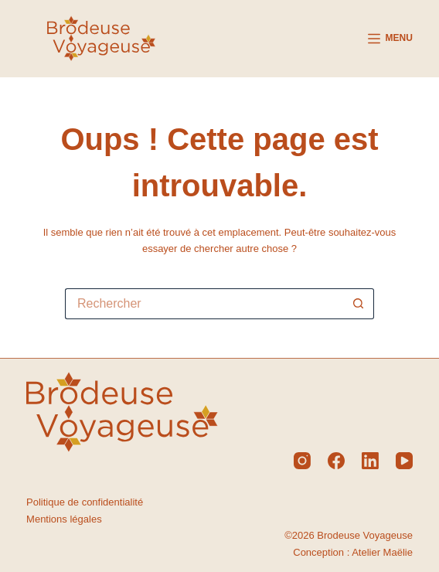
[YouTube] (404, 460)
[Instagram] (302, 460)
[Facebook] (336, 460)
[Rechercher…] (204, 303)
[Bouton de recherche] (358, 303)
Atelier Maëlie (382, 552)
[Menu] (390, 38)
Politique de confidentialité (84, 502)
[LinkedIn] (370, 460)
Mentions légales (64, 519)
